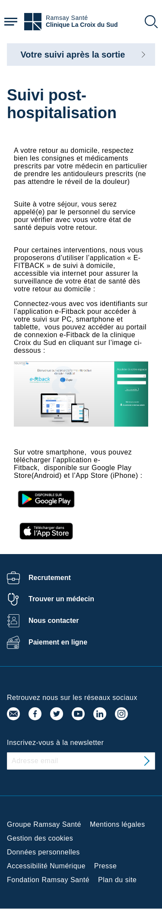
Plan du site (117, 879)
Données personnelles (43, 852)
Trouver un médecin (61, 599)
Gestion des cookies (40, 838)
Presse (105, 866)
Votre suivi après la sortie (73, 54)
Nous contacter (54, 620)
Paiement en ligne (58, 642)
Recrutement (50, 577)
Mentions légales (117, 824)
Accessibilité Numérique (46, 866)
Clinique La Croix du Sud (82, 25)
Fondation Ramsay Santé (48, 879)
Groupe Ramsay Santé (44, 824)
